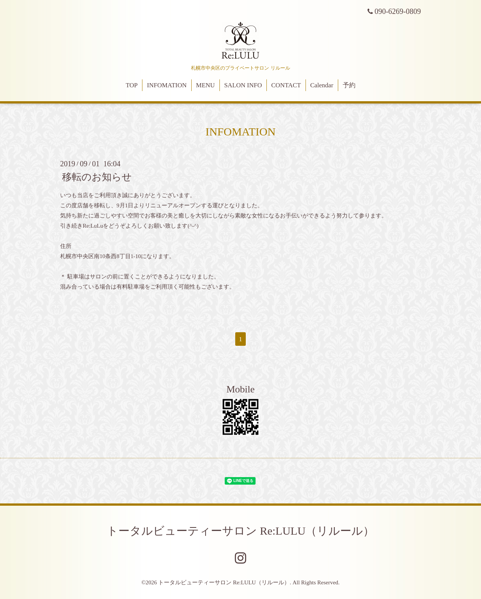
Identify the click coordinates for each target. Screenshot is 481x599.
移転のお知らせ (97, 177)
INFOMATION (167, 85)
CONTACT (286, 85)
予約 (349, 85)
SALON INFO (243, 85)
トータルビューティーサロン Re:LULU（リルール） (240, 531)
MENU (205, 85)
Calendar (321, 85)
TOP (132, 85)
